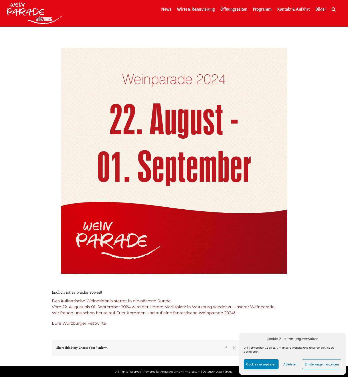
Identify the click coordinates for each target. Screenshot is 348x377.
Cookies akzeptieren (261, 364)
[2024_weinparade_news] (174, 161)
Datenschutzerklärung (218, 371)
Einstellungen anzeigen (321, 364)
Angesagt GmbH (171, 371)
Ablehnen (290, 364)
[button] (334, 9)
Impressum (192, 371)
